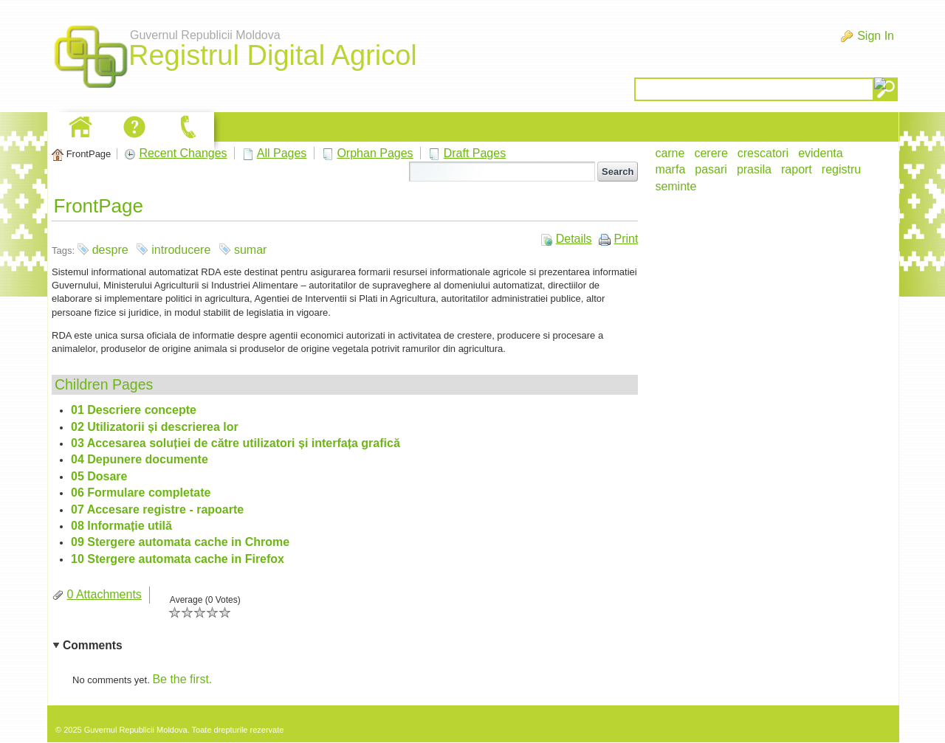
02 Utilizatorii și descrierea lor (154, 427)
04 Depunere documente (139, 459)
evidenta (820, 153)
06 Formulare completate (140, 492)
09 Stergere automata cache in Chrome (180, 542)
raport (796, 169)
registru (841, 169)
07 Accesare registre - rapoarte (157, 509)
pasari (711, 169)
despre (110, 249)
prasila (754, 169)
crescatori (763, 153)
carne (669, 153)
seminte (675, 186)
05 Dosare (99, 476)
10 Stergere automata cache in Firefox (177, 559)
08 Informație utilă (121, 525)
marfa (670, 169)
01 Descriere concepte (133, 410)
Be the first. (182, 679)
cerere (710, 153)
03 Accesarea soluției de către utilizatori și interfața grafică (235, 443)
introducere (180, 249)
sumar (250, 249)
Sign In (875, 36)
